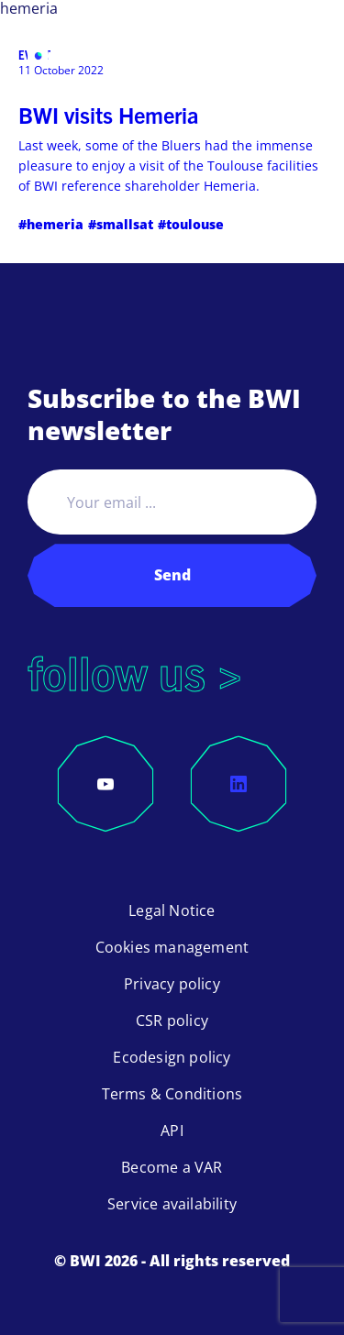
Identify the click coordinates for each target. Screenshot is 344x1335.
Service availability (172, 1204)
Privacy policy (172, 984)
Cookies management (172, 947)
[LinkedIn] (238, 784)
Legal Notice (171, 910)
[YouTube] (105, 784)
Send (172, 575)
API (172, 1130)
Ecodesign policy (171, 1057)
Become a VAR (171, 1167)
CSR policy (172, 1020)
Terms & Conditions (172, 1094)
